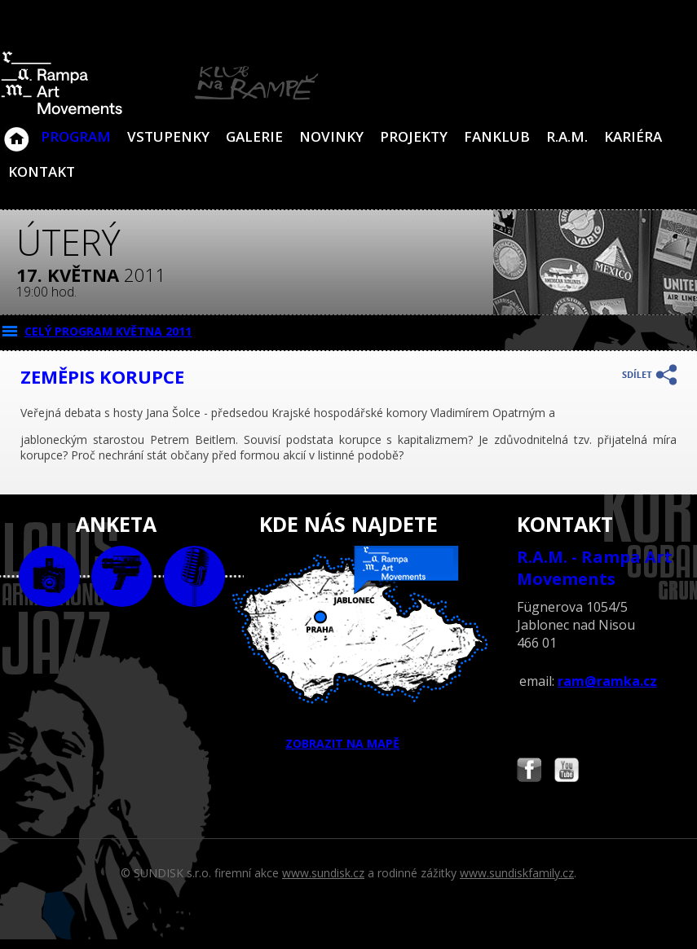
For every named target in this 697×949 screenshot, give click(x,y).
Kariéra (633, 136)
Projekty (414, 136)
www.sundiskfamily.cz (517, 873)
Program (76, 136)
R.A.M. (567, 136)
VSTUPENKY (168, 136)
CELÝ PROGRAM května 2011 (108, 331)
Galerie (254, 136)
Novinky (331, 136)
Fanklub (497, 136)
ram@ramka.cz (607, 681)
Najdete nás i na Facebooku (529, 772)
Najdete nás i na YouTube (566, 772)
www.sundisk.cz (323, 873)
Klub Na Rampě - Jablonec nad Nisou (16, 131)
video (121, 576)
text (194, 576)
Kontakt (41, 171)
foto (49, 576)
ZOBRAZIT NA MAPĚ (348, 648)
